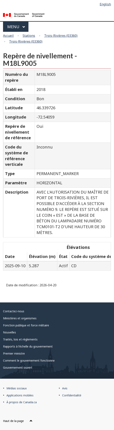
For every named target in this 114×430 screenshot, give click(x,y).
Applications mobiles (19, 395)
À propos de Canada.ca (21, 402)
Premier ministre (14, 353)
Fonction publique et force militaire (26, 325)
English (105, 4)
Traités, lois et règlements (20, 339)
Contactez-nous (13, 311)
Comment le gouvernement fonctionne (29, 360)
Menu (16, 26)
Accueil (8, 35)
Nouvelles (9, 332)
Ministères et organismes (20, 318)
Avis (64, 388)
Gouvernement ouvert (17, 367)
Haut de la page (17, 421)
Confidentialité (71, 395)
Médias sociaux (16, 388)
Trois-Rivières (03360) (60, 35)
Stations (29, 35)
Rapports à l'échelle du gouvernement (28, 346)
